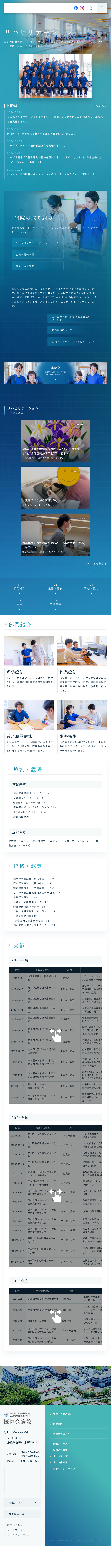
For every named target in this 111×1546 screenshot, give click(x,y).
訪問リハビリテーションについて (71, 341)
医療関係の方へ (61, 1433)
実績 (19, 602)
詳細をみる (100, 563)
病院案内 (58, 1424)
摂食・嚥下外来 (25, 266)
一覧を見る (100, 105)
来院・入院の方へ (63, 1414)
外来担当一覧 (16, 1514)
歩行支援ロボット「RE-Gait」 (34, 242)
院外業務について (62, 330)
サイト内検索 (60, 1462)
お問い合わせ (15, 1525)
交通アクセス (16, 1502)
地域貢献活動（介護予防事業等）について (71, 318)
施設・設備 (55, 586)
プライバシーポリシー (20, 1535)
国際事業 (55, 602)
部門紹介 (19, 586)
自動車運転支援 (25, 254)
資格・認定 (91, 586)
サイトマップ (15, 1530)
